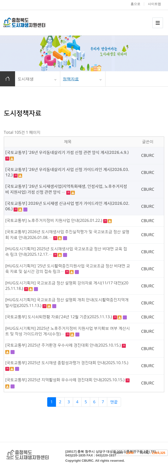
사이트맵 (154, 4)
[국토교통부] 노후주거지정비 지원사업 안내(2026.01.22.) (54, 220)
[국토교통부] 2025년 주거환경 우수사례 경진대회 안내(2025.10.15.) (63, 345)
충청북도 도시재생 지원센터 (29, 22)
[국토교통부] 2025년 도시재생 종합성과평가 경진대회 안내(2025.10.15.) (66, 363)
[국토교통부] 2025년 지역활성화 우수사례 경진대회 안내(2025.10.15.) (65, 380)
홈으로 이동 (7, 78)
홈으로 (135, 4)
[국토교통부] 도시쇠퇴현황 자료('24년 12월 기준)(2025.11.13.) (59, 317)
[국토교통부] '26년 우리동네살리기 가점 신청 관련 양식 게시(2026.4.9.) (67, 152)
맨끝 (114, 402)
